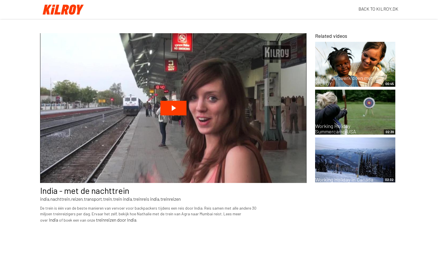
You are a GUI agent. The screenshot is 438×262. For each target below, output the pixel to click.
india (44, 199)
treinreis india (146, 199)
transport (93, 199)
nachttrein (60, 199)
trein (107, 199)
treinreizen (170, 199)
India (53, 219)
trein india (122, 199)
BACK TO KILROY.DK (378, 8)
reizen (77, 199)
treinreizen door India (116, 219)
